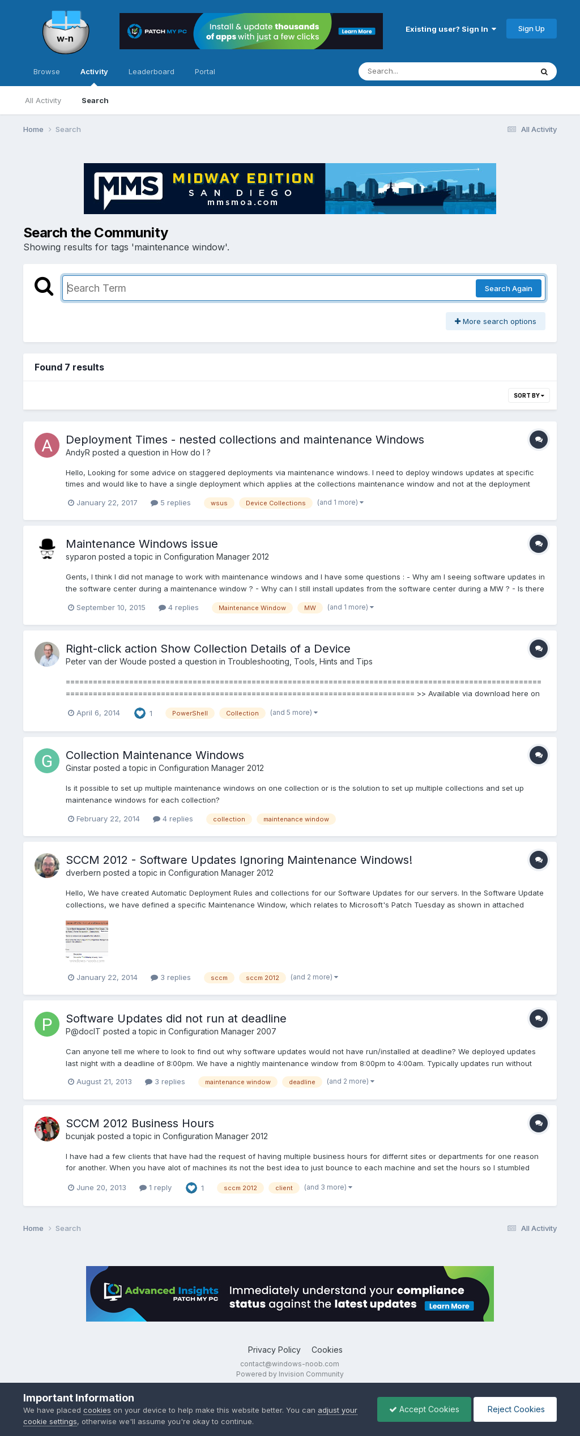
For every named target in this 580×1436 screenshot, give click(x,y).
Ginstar (78, 768)
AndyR (78, 452)
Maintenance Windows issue (142, 544)
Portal (205, 71)
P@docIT (83, 1031)
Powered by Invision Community (290, 1374)
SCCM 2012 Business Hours (140, 1123)
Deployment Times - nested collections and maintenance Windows (245, 439)
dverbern (83, 872)
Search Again (508, 288)
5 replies (171, 502)
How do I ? (191, 452)
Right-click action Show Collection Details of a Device (208, 648)
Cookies (327, 1349)
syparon (81, 556)
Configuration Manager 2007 (222, 1031)
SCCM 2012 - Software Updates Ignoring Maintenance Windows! (239, 860)
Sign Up (531, 28)
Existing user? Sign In (451, 28)
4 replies (179, 607)
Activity (94, 76)
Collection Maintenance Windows (155, 755)
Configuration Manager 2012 (216, 556)
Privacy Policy (274, 1349)
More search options (495, 321)
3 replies (171, 977)
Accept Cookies (424, 1409)
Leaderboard (151, 71)
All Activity (43, 100)
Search (95, 100)
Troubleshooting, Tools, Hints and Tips (300, 661)
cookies (97, 1409)
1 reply (155, 1187)
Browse (46, 71)
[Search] (414, 71)
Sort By (529, 395)
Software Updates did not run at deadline (176, 1018)
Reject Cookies (515, 1409)
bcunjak (80, 1136)
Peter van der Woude (106, 661)
